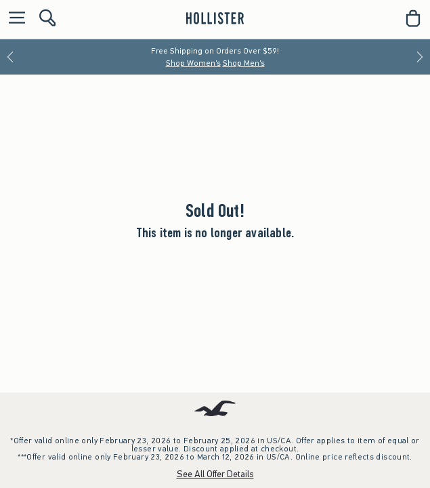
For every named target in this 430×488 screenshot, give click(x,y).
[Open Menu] (13, 18)
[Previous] (10, 57)
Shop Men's (244, 63)
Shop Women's (193, 63)
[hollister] (215, 18)
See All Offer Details (215, 474)
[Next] (420, 57)
